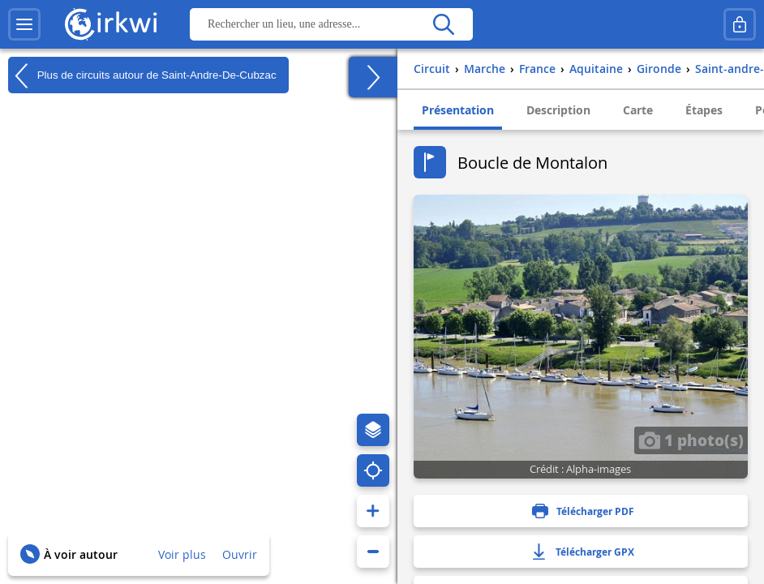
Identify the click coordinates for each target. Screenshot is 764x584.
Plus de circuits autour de (142, 75)
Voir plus (182, 554)
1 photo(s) (691, 439)
